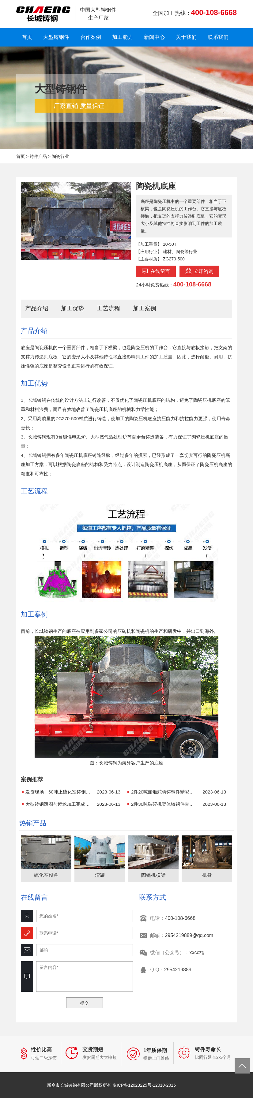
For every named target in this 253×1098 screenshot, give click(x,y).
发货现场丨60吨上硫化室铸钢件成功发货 (59, 791)
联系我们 (218, 37)
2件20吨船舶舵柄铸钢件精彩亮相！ (164, 791)
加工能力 (122, 37)
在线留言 (156, 271)
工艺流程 (108, 308)
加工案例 (144, 308)
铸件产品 (38, 156)
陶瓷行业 (60, 156)
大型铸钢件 (56, 37)
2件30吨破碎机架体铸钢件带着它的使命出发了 (164, 804)
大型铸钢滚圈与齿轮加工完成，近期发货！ (59, 804)
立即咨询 (199, 271)
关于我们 (186, 37)
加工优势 (72, 308)
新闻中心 (154, 37)
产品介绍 (36, 308)
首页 (27, 37)
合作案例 (90, 37)
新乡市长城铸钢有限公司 (43, 14)
